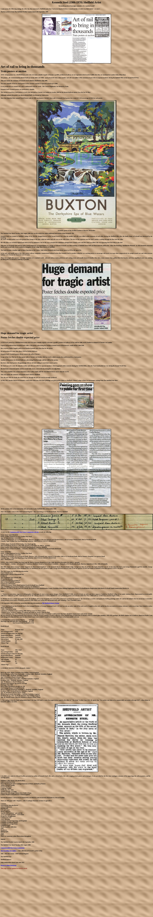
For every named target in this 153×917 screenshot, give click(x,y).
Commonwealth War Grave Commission (12, 848)
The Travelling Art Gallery (9, 851)
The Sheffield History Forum (50, 603)
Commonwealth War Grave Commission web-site (24, 532)
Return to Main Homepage (8, 865)
